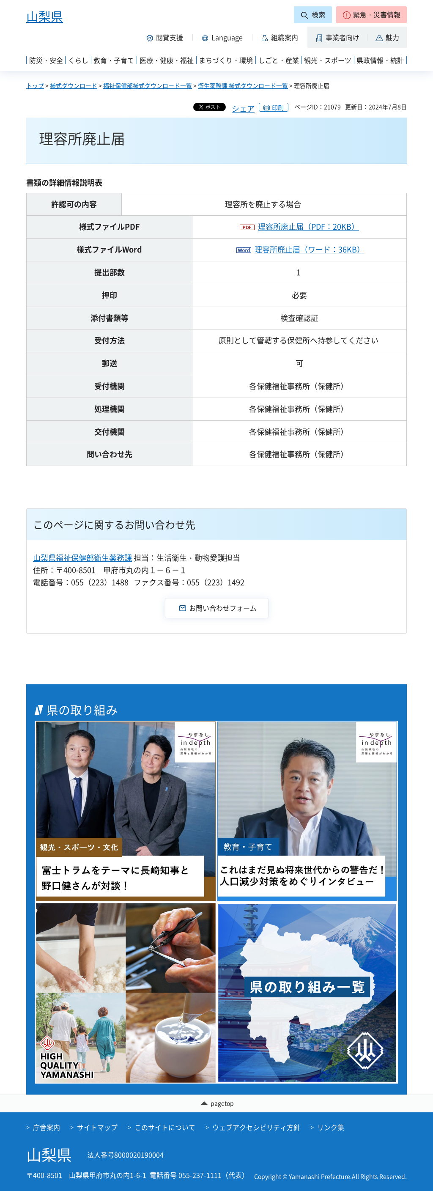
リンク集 (330, 1127)
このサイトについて (164, 1127)
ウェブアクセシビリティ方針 (256, 1127)
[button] (371, 14)
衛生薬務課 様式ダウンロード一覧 (243, 85)
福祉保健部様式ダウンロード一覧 (147, 85)
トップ (35, 85)
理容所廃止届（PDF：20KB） (308, 226)
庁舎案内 (46, 1127)
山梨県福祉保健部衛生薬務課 (82, 557)
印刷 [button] (278, 107)
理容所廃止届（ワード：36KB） (309, 249)
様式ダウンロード (73, 85)
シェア (243, 108)
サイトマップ (97, 1127)
